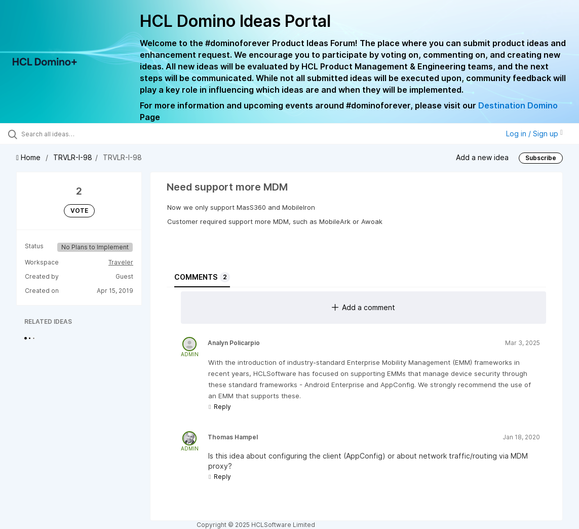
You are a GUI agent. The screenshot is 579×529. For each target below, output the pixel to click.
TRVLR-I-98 (72, 157)
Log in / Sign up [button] (534, 133)
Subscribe (540, 158)
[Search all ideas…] (70, 134)
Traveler (120, 262)
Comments (202, 277)
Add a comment (363, 307)
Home (29, 157)
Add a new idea (482, 157)
